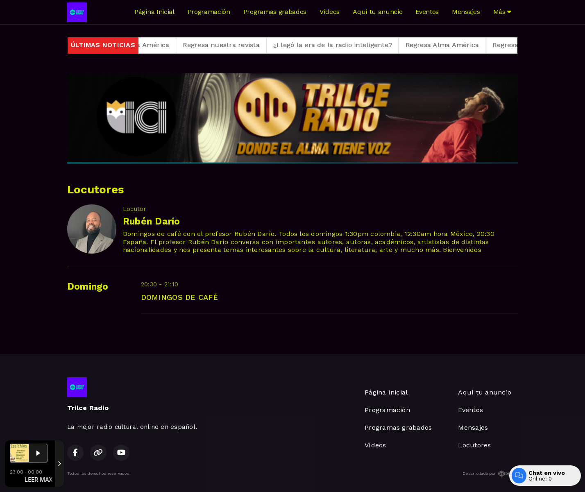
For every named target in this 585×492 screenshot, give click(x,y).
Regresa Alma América (139, 45)
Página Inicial (154, 12)
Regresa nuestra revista (228, 45)
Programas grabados (274, 12)
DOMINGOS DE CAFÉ (179, 297)
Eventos (427, 12)
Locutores (474, 445)
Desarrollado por (490, 473)
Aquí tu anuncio (377, 12)
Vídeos (330, 12)
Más (502, 12)
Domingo (88, 286)
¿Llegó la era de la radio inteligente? (339, 45)
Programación (209, 12)
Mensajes (466, 12)
